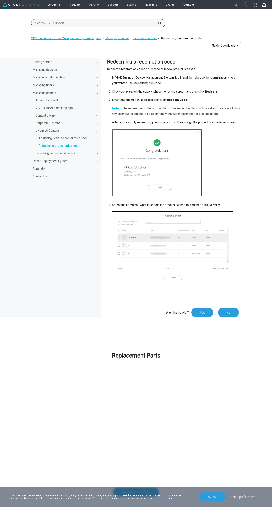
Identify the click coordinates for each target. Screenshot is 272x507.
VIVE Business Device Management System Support (66, 38)
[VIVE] (21, 5)
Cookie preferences (242, 497)
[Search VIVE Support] (157, 23)
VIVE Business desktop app (54, 108)
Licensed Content (145, 38)
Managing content (117, 38)
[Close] (235, 4)
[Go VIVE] (264, 4)
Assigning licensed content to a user (63, 138)
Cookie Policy (161, 498)
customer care (204, 381)
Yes (202, 312)
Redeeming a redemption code (59, 145)
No (228, 312)
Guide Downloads (224, 45)
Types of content (47, 100)
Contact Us (40, 176)
